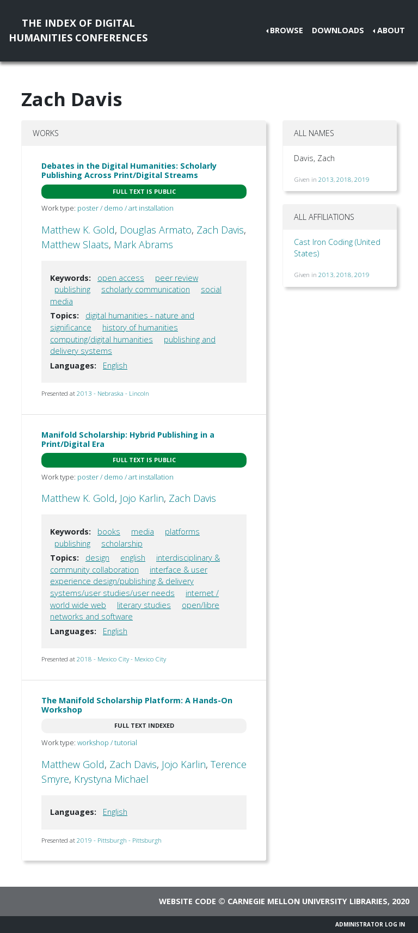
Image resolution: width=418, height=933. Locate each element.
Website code (187, 901)
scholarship (122, 543)
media (142, 531)
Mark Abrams (143, 244)
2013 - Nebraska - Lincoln (113, 393)
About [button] (391, 30)
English (115, 365)
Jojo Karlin (142, 498)
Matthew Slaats (75, 244)
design (97, 558)
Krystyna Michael (111, 778)
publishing (72, 289)
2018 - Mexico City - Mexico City (121, 659)
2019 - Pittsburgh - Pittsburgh (119, 840)
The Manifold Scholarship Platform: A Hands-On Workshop (136, 705)
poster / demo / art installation (125, 208)
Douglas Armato (156, 229)
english (132, 558)
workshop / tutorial (107, 742)
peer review (176, 278)
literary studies (144, 605)
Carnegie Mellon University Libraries (308, 901)
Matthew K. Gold (78, 229)
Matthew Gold (72, 764)
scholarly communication (145, 289)
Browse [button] (286, 30)
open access (120, 278)
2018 (344, 179)
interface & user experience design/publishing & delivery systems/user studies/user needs (128, 581)
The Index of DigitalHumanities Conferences (78, 30)
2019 (362, 179)
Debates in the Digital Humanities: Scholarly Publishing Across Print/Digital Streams (129, 170)
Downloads (338, 30)
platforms (182, 531)
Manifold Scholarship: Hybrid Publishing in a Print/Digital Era (127, 439)
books (108, 531)
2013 (326, 179)
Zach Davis (220, 229)
